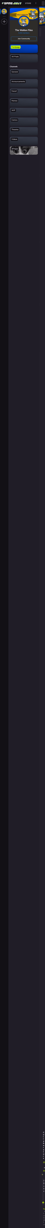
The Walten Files (24, 30)
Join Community (24, 39)
